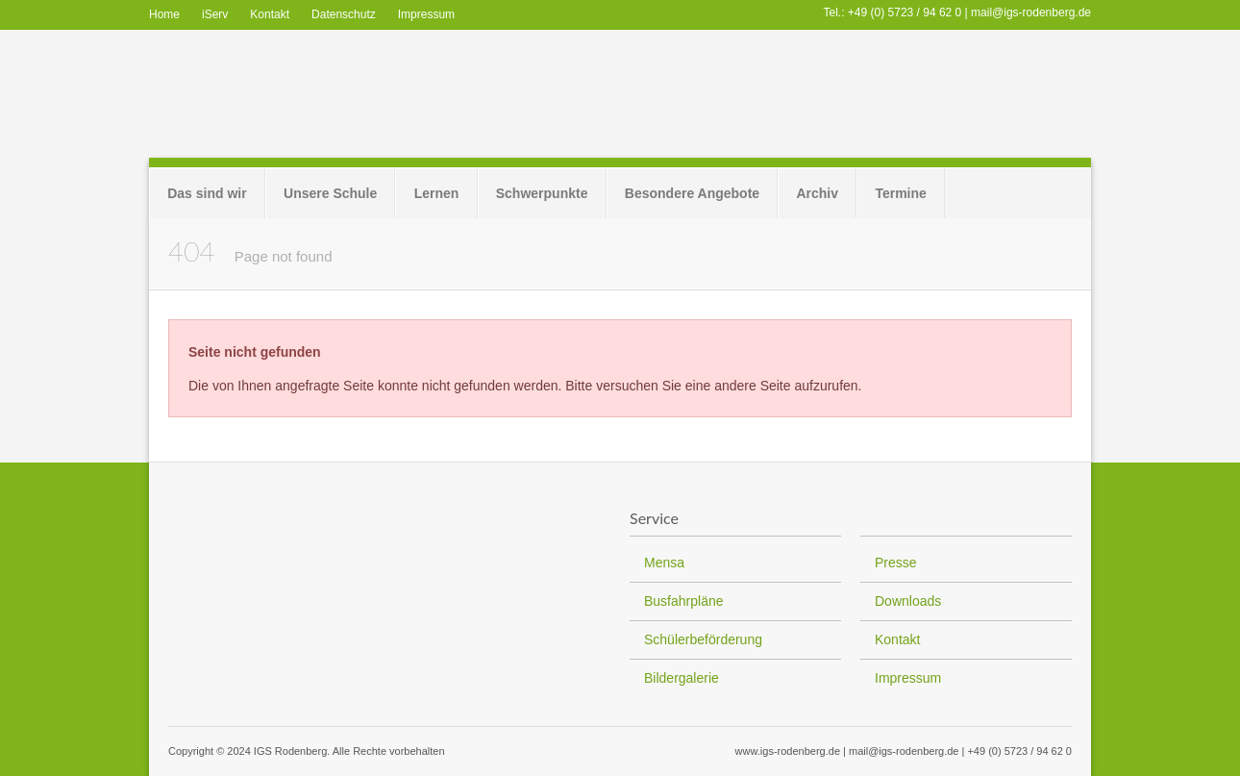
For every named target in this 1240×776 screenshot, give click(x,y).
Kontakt (269, 14)
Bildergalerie (681, 678)
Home (164, 14)
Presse (896, 562)
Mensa (664, 562)
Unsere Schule (330, 193)
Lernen (436, 193)
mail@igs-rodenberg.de (1031, 12)
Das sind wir (206, 193)
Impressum (426, 14)
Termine (900, 193)
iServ (215, 14)
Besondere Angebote (692, 193)
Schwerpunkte (542, 193)
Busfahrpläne (684, 601)
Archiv (817, 193)
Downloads (908, 601)
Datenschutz (343, 14)
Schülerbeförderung (703, 639)
